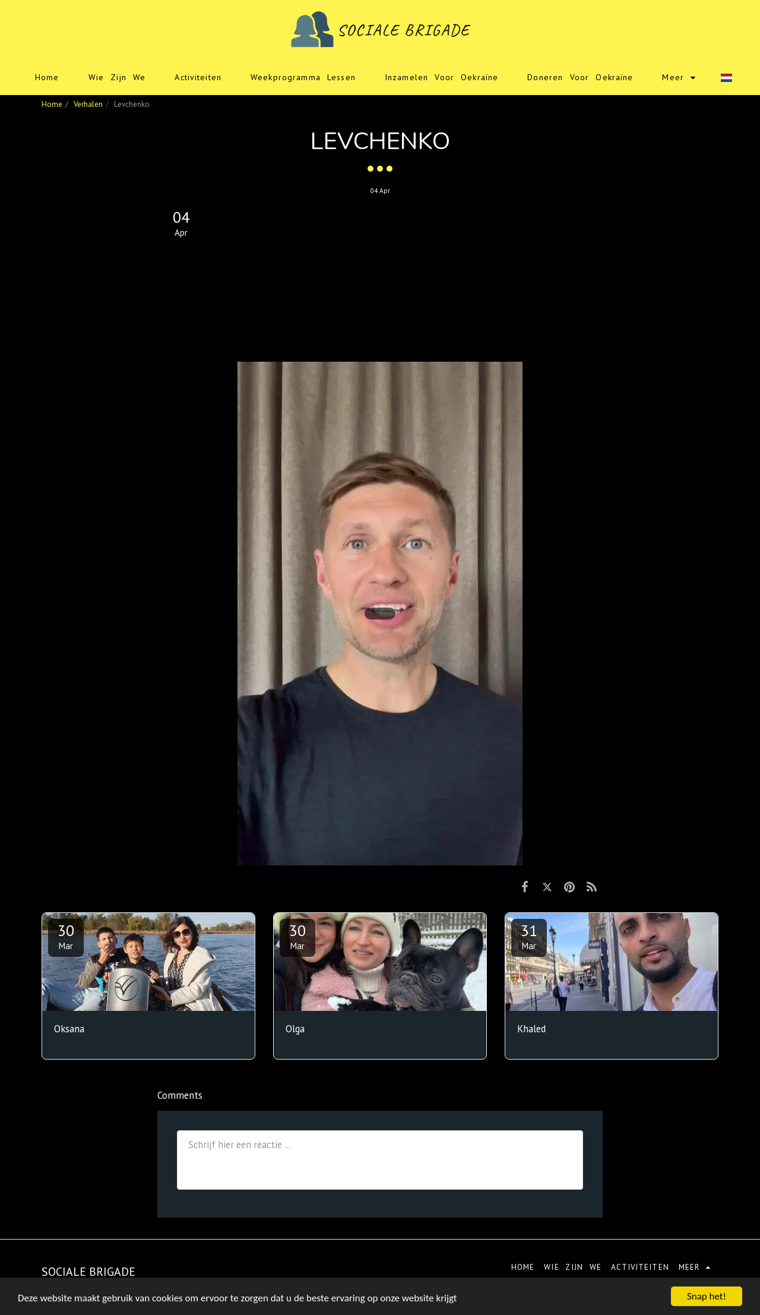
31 (529, 936)
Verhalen (88, 104)
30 (66, 936)
